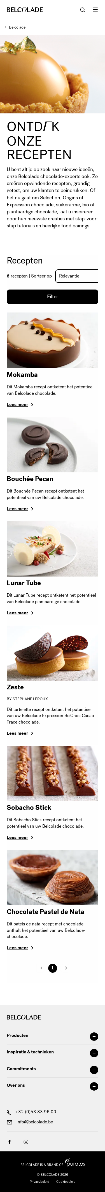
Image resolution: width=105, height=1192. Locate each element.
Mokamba (22, 374)
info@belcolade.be (30, 1122)
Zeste (15, 687)
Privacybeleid (39, 1181)
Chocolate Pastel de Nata (45, 911)
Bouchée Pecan (30, 478)
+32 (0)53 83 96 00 (31, 1112)
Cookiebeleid (66, 1181)
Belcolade (17, 27)
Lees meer (17, 404)
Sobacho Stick (29, 807)
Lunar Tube (24, 582)
